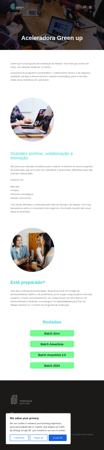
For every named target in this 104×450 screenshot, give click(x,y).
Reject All (38, 437)
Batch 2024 (52, 365)
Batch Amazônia (52, 344)
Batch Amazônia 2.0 (52, 355)
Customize (19, 437)
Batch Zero (52, 333)
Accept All (57, 437)
